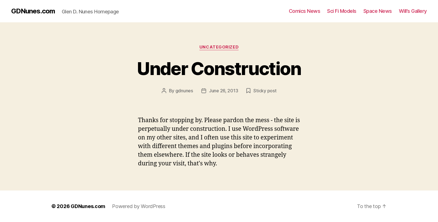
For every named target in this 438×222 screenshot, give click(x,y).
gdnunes (184, 90)
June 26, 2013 (223, 90)
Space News (377, 11)
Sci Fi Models (341, 11)
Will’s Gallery (413, 11)
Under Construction (219, 68)
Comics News (304, 11)
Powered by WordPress (138, 206)
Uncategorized (219, 47)
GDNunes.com (33, 11)
